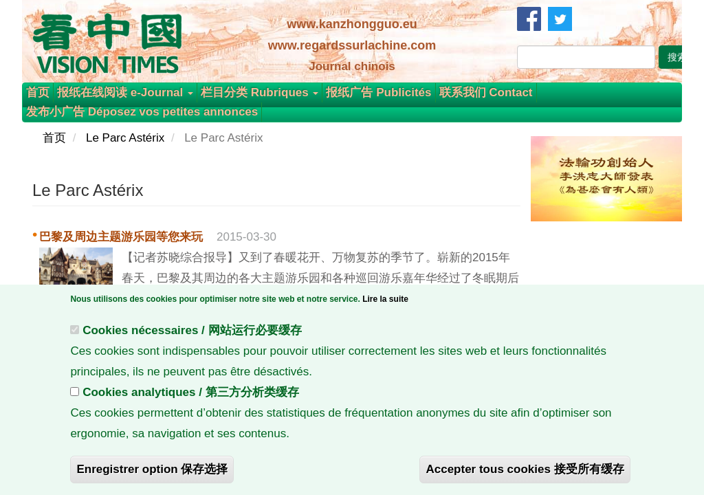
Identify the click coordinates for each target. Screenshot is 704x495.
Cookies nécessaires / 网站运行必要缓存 (191, 334)
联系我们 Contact (486, 92)
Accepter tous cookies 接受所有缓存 (525, 473)
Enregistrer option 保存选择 (152, 473)
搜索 (677, 57)
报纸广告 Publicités (378, 92)
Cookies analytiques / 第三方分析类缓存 (190, 396)
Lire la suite (385, 303)
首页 (38, 92)
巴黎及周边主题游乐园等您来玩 (121, 236)
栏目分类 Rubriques (260, 92)
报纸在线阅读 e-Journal (125, 92)
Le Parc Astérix (125, 137)
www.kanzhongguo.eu (352, 24)
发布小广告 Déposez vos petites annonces (142, 111)
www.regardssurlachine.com (352, 45)
